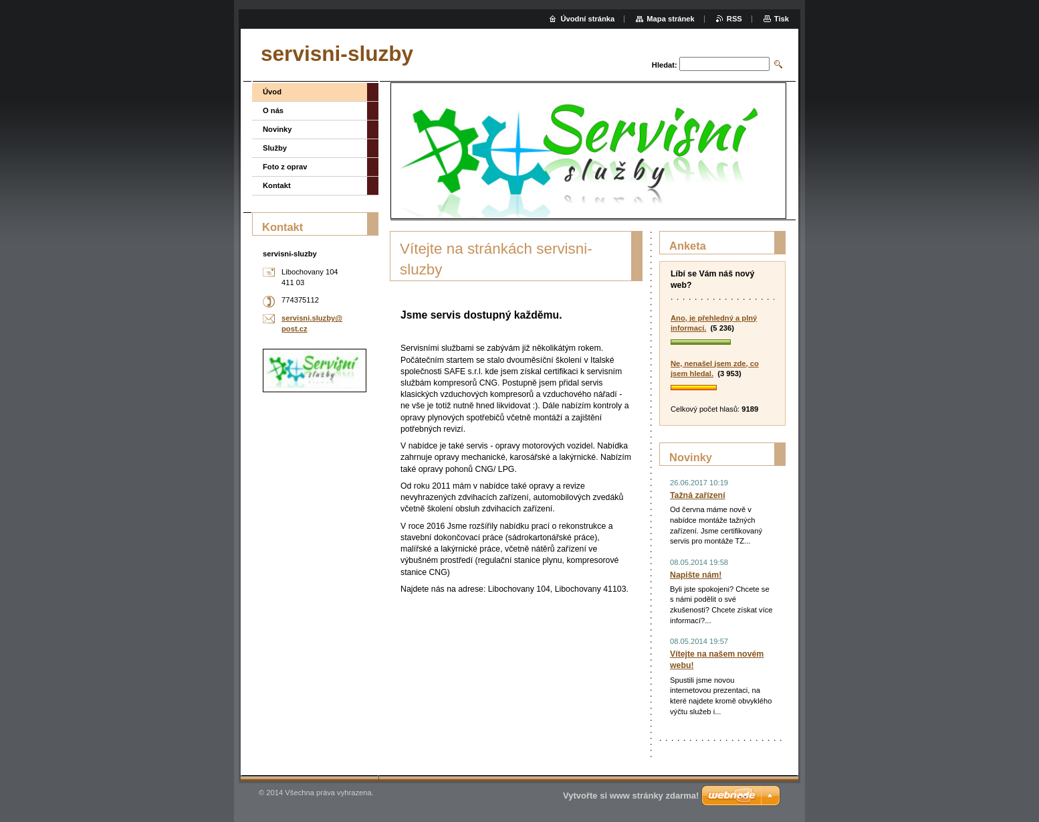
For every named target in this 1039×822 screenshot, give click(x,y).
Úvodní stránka (587, 19)
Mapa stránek (671, 19)
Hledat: (664, 65)
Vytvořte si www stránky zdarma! (631, 796)
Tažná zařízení (697, 495)
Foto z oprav (285, 167)
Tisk (781, 19)
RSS (734, 19)
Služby (275, 148)
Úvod (272, 92)
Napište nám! (695, 575)
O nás (273, 110)
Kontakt (277, 185)
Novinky (277, 129)
